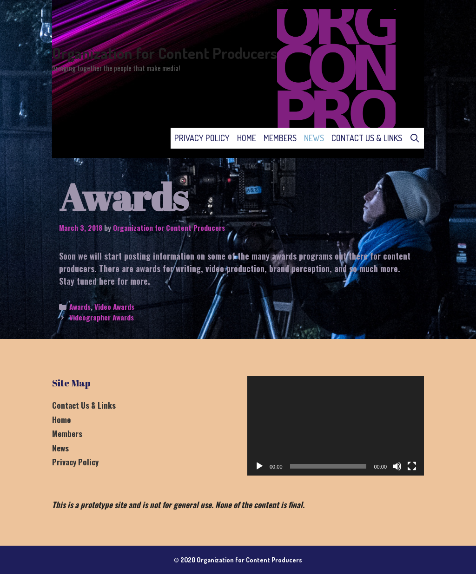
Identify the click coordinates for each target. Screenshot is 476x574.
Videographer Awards (101, 317)
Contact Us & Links (366, 138)
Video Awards (114, 306)
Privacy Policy (202, 138)
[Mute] (397, 466)
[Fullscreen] (411, 466)
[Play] (259, 466)
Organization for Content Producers (164, 53)
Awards (80, 306)
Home (246, 138)
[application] (335, 426)
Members (280, 138)
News (314, 138)
